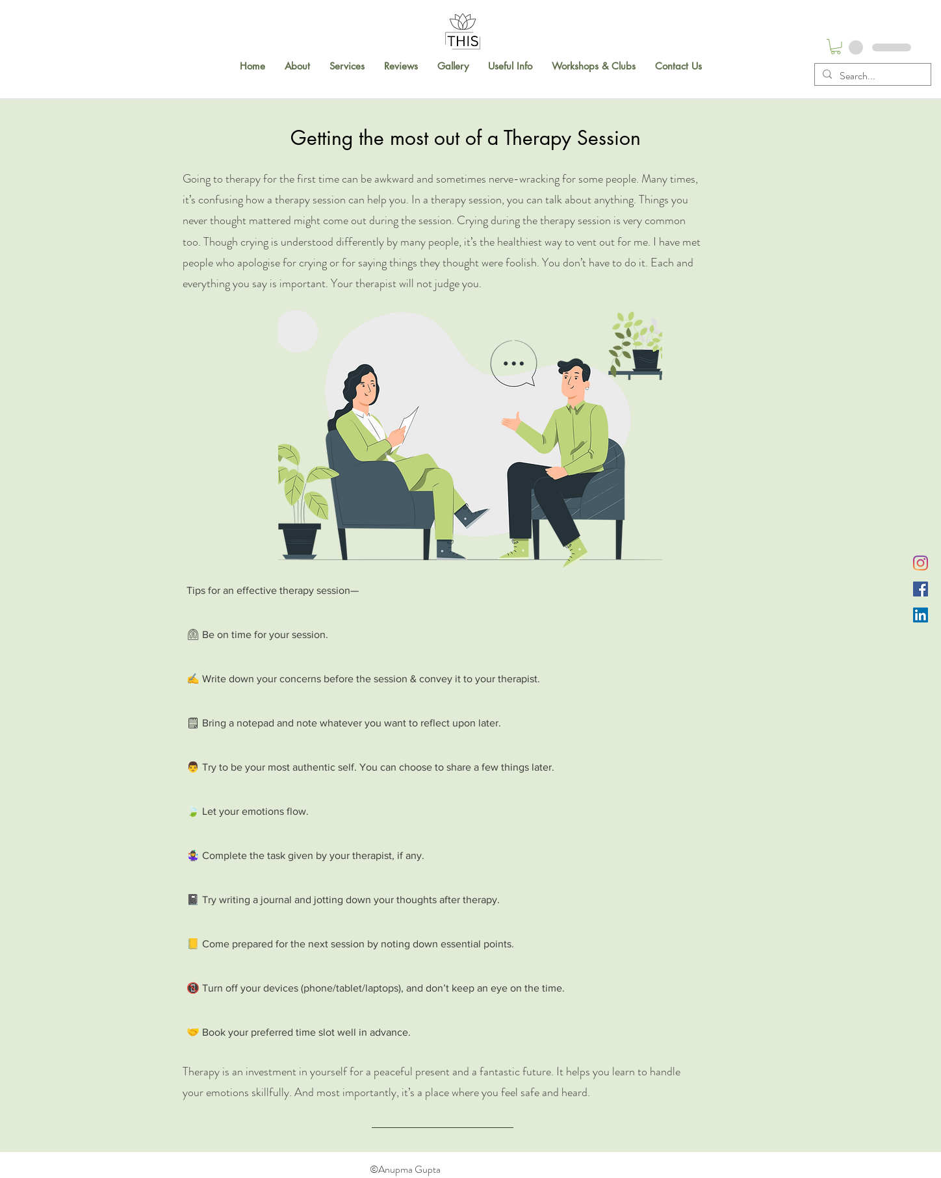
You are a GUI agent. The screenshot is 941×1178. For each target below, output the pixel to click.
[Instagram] (920, 563)
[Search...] (871, 76)
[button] (297, 66)
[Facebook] (920, 589)
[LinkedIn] (920, 615)
